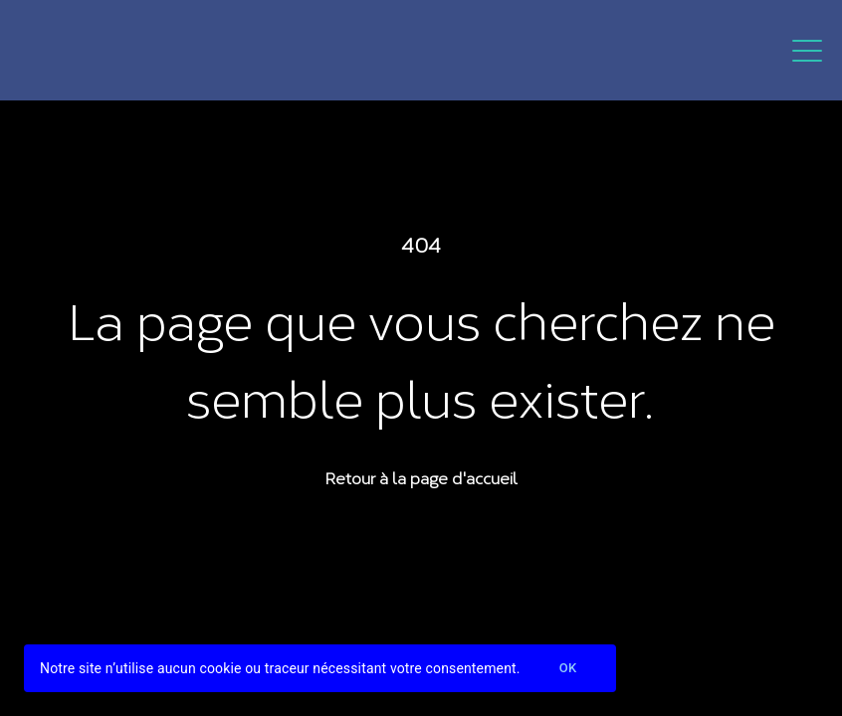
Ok (568, 668)
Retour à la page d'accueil (421, 476)
